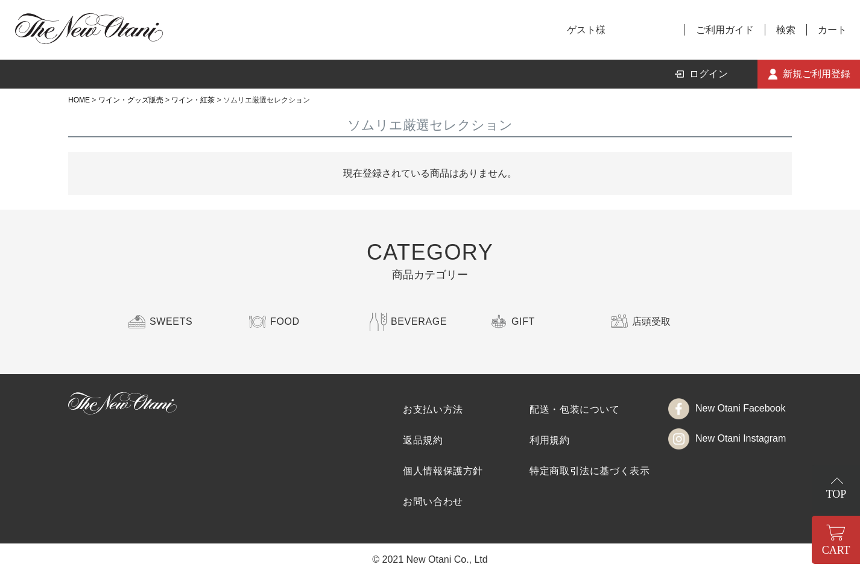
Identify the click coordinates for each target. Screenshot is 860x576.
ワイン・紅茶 (193, 100)
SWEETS (171, 321)
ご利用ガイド (725, 30)
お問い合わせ (433, 501)
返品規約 (423, 440)
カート (832, 30)
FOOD (285, 321)
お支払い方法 (433, 409)
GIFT (523, 321)
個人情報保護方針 (443, 471)
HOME (79, 100)
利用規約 (550, 440)
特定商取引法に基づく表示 (590, 471)
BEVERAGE (419, 321)
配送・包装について (575, 409)
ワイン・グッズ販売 (130, 100)
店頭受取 (651, 321)
